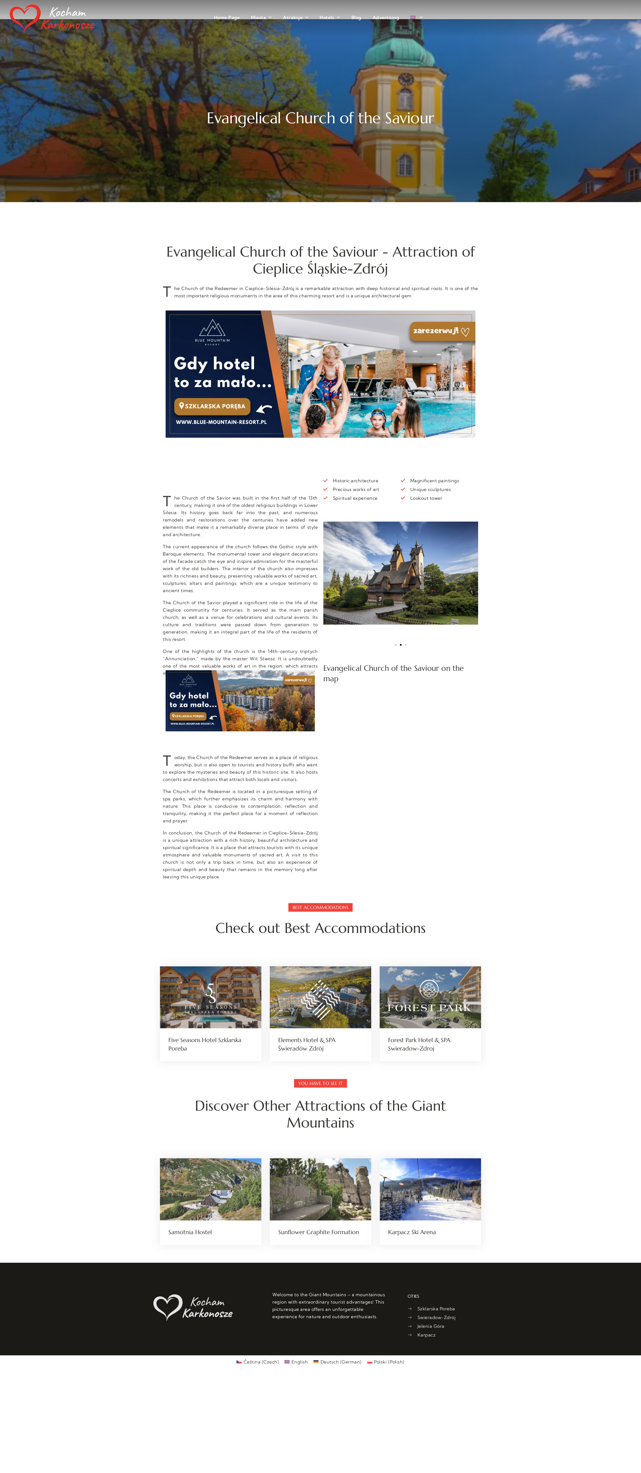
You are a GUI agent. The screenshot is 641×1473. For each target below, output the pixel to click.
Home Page (227, 17)
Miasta (261, 17)
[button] (329, 569)
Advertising (386, 17)
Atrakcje (295, 17)
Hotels (330, 17)
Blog (356, 17)
